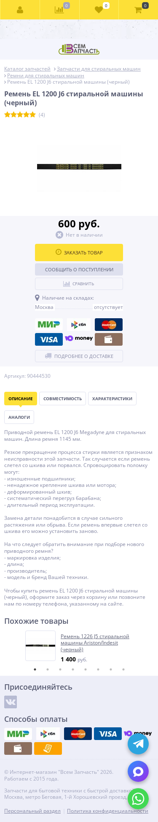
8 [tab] (123, 669)
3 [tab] (60, 669)
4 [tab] (73, 669)
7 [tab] (111, 669)
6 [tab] (98, 669)
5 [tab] (85, 669)
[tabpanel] (79, 647)
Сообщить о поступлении (79, 269)
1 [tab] (35, 669)
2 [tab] (47, 669)
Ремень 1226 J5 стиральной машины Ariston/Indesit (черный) (95, 643)
